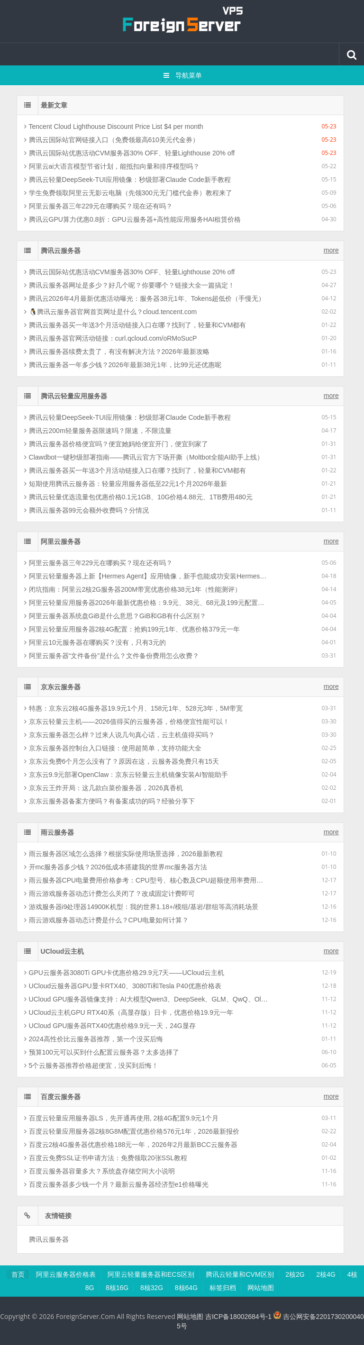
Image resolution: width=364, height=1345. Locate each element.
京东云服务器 (61, 687)
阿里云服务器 (61, 541)
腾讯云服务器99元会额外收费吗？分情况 (86, 510)
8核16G (117, 1287)
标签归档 (222, 1287)
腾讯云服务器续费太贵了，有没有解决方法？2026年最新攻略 (116, 351)
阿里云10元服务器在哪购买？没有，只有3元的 (95, 642)
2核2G (294, 1274)
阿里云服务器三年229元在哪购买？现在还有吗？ (98, 206)
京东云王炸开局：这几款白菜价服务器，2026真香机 (103, 788)
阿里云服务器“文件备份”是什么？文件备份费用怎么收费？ (111, 655)
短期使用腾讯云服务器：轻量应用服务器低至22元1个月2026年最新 (126, 483)
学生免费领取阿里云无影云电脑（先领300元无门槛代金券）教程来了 (128, 193)
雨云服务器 (57, 832)
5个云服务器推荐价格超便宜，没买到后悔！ (91, 1065)
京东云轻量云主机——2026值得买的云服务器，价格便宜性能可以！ (126, 721)
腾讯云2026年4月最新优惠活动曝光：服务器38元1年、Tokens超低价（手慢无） (144, 298)
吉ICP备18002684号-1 (238, 1316)
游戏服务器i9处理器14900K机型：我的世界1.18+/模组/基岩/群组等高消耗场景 (141, 907)
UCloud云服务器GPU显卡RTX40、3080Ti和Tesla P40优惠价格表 (122, 986)
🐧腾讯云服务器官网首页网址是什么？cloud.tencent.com (110, 312)
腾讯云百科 (182, 21)
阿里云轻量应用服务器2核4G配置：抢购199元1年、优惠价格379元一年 (132, 629)
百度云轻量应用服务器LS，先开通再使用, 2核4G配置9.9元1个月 (121, 1118)
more (331, 250)
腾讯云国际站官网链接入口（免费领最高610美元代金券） (111, 140)
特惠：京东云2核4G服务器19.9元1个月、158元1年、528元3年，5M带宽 (133, 708)
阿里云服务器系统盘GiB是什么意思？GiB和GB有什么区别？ (115, 616)
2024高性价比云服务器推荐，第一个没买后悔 (93, 1039)
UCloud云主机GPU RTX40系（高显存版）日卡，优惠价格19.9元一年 (128, 1012)
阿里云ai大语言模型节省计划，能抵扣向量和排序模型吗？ (112, 166)
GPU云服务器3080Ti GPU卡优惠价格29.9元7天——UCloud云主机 (124, 972)
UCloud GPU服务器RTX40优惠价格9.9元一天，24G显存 (110, 1025)
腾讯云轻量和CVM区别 (239, 1274)
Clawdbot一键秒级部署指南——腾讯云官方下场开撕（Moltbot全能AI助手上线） (144, 457)
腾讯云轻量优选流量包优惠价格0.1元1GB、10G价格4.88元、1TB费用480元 (138, 497)
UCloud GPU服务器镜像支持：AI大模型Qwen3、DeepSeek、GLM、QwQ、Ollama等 (146, 999)
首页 (18, 1274)
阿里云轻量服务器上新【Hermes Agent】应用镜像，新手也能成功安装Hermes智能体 (146, 576)
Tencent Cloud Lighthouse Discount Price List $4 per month (113, 126)
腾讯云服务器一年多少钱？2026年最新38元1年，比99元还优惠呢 (122, 365)
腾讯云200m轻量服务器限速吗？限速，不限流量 (98, 430)
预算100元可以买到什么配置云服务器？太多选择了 (101, 1052)
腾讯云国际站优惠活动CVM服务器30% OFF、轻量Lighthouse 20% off (129, 153)
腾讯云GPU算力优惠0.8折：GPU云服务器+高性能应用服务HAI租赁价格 (132, 219)
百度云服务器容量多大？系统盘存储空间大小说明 (99, 1171)
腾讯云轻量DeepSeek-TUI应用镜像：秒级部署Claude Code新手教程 (127, 179)
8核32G (151, 1287)
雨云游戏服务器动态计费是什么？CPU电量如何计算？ (106, 920)
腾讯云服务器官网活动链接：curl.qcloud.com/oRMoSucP (110, 338)
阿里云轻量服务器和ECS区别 (151, 1274)
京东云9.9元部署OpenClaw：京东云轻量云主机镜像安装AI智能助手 (126, 774)
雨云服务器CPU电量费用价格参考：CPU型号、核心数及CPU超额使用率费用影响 (146, 880)
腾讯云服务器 (61, 250)
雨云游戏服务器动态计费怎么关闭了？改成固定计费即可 (109, 893)
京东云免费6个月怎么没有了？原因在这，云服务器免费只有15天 (121, 761)
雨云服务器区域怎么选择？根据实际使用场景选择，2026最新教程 (123, 854)
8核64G (186, 1287)
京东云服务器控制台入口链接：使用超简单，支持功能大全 (112, 748)
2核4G (325, 1274)
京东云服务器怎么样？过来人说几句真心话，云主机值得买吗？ (119, 735)
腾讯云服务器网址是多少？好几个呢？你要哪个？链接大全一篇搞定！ (129, 285)
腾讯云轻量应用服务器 (74, 396)
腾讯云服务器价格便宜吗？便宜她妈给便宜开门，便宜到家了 (116, 444)
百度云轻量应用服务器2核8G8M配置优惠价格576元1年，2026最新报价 (131, 1131)
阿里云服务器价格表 (66, 1274)
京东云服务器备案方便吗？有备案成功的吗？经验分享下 (109, 801)
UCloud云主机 (62, 951)
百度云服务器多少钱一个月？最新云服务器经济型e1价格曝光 (116, 1184)
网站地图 (260, 1287)
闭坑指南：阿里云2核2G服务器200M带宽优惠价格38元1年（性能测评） (133, 589)
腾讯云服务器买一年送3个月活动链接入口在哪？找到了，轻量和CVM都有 (135, 325)
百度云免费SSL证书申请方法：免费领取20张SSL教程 (106, 1158)
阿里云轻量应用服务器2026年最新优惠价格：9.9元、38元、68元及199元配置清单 (146, 602)
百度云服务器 (61, 1097)
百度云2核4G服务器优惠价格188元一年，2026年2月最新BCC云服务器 (130, 1144)
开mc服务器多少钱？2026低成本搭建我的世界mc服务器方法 (115, 867)
